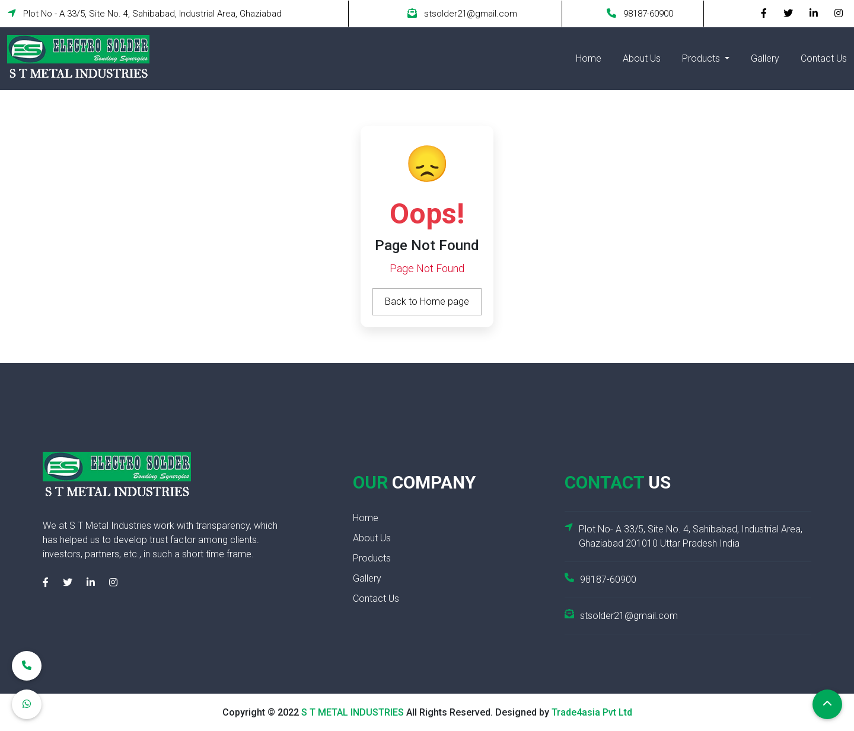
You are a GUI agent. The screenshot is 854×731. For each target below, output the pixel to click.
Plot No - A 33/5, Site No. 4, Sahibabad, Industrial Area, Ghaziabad (145, 13)
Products (372, 557)
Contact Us (824, 58)
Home (588, 58)
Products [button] (702, 58)
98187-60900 (640, 13)
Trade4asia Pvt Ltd (592, 711)
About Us (642, 58)
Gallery (765, 58)
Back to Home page (427, 301)
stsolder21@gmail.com (462, 13)
